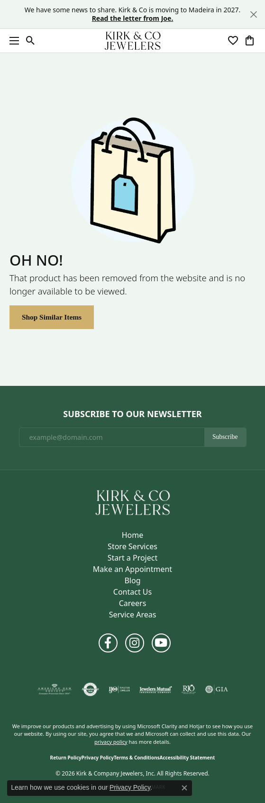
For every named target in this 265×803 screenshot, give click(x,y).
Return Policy (66, 757)
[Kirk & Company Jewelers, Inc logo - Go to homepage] (132, 41)
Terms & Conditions (137, 757)
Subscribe (225, 436)
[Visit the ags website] (54, 689)
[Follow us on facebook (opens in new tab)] (108, 642)
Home (133, 535)
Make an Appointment (132, 569)
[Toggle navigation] (12, 40)
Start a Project (132, 558)
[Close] (253, 14)
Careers (132, 603)
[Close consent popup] (184, 788)
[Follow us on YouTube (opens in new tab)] (161, 642)
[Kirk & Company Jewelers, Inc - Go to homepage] (133, 502)
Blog (132, 580)
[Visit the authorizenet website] (90, 689)
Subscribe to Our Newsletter (132, 414)
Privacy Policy (98, 757)
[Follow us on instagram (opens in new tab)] (134, 642)
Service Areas (132, 614)
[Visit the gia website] (216, 689)
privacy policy (111, 741)
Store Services (132, 546)
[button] (31, 40)
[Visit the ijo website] (119, 689)
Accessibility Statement (187, 757)
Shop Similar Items (52, 317)
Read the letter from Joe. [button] (133, 18)
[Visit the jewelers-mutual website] (155, 689)
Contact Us (132, 592)
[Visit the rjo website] (189, 689)
